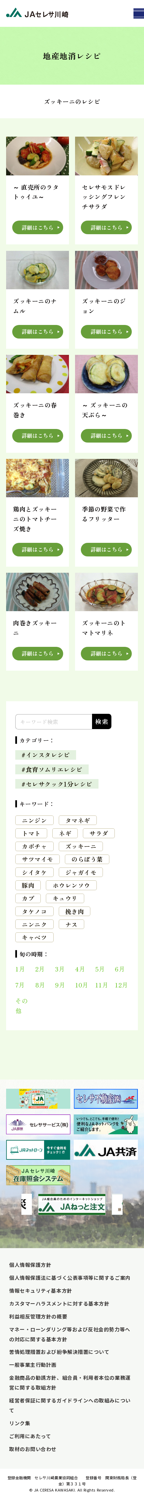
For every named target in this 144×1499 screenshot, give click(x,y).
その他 (21, 1005)
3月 (60, 968)
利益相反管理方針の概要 (38, 1316)
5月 (100, 968)
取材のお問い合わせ (33, 1448)
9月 (60, 984)
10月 (82, 984)
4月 (80, 968)
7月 (20, 984)
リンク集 (19, 1423)
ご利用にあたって (30, 1436)
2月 (40, 968)
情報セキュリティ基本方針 (40, 1290)
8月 (40, 984)
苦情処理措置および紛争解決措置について (59, 1351)
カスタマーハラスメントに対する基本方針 (59, 1303)
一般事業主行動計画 (33, 1364)
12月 (121, 984)
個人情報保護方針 (30, 1264)
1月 (20, 968)
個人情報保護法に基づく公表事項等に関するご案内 (69, 1277)
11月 (102, 984)
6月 (120, 968)
